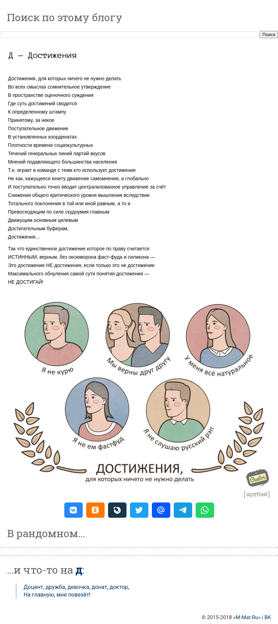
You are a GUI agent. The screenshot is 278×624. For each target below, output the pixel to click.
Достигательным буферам (37, 228)
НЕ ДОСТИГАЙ (25, 282)
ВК (267, 617)
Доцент (33, 587)
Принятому (20, 120)
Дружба (55, 587)
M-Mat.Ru (247, 617)
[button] (73, 510)
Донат (99, 587)
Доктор (118, 587)
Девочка (78, 587)
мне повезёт (73, 594)
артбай (257, 494)
